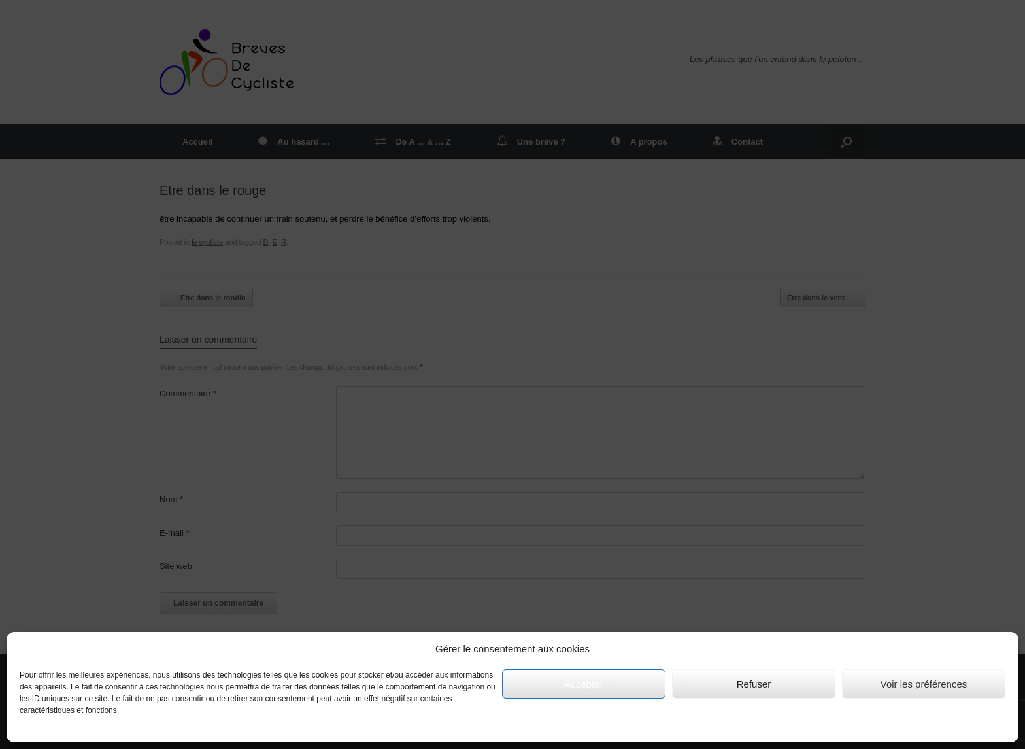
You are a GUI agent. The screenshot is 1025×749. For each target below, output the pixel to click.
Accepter (583, 683)
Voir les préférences (924, 683)
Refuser (754, 683)
